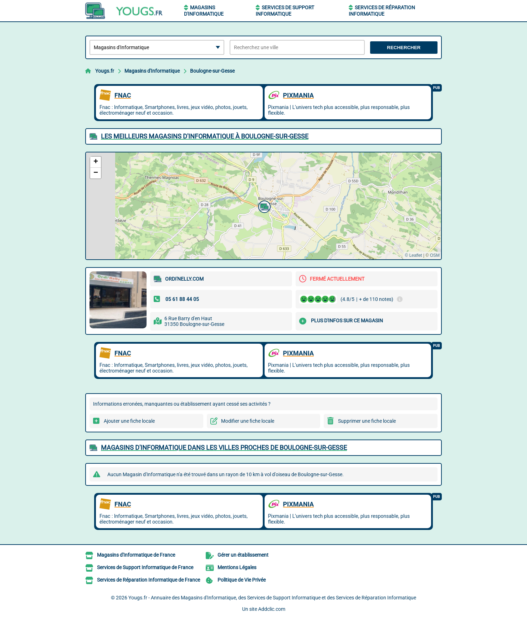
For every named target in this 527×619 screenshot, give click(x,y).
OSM (435, 255)
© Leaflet (413, 255)
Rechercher (403, 47)
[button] (263, 206)
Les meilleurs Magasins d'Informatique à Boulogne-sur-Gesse (204, 136)
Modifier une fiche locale (247, 421)
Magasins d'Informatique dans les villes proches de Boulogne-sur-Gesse (224, 447)
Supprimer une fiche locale (367, 421)
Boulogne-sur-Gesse (212, 71)
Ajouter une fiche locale (129, 421)
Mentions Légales (237, 567)
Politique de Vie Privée (242, 580)
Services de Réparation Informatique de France (148, 580)
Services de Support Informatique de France (145, 567)
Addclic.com (271, 609)
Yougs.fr (104, 71)
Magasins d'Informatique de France (136, 555)
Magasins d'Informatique (152, 71)
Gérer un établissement (243, 555)
